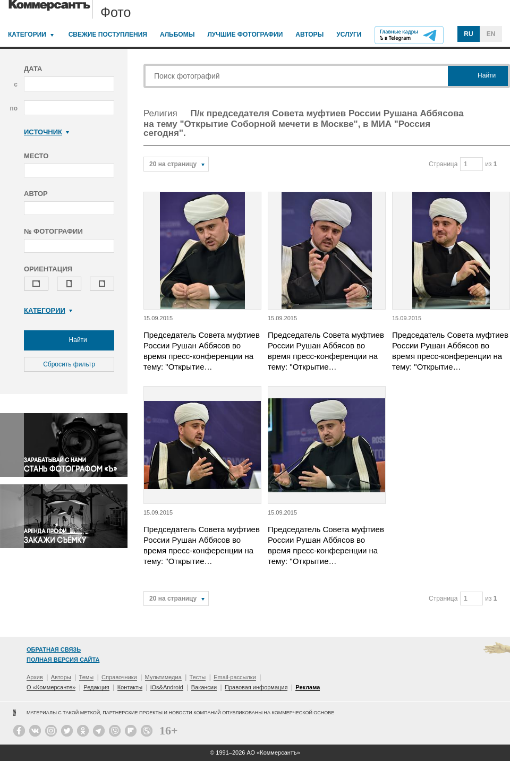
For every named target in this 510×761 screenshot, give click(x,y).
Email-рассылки (235, 677)
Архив (35, 677)
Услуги (348, 34)
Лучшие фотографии (245, 34)
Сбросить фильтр (69, 364)
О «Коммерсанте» (51, 687)
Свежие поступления (108, 34)
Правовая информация (256, 687)
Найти (69, 340)
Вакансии (204, 687)
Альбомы (177, 34)
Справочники (119, 677)
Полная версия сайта (63, 659)
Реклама (307, 687)
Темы (86, 677)
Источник (46, 132)
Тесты (198, 677)
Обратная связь (54, 649)
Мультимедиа (163, 677)
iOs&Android (166, 687)
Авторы (309, 34)
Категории (27, 34)
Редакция (96, 687)
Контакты (130, 687)
